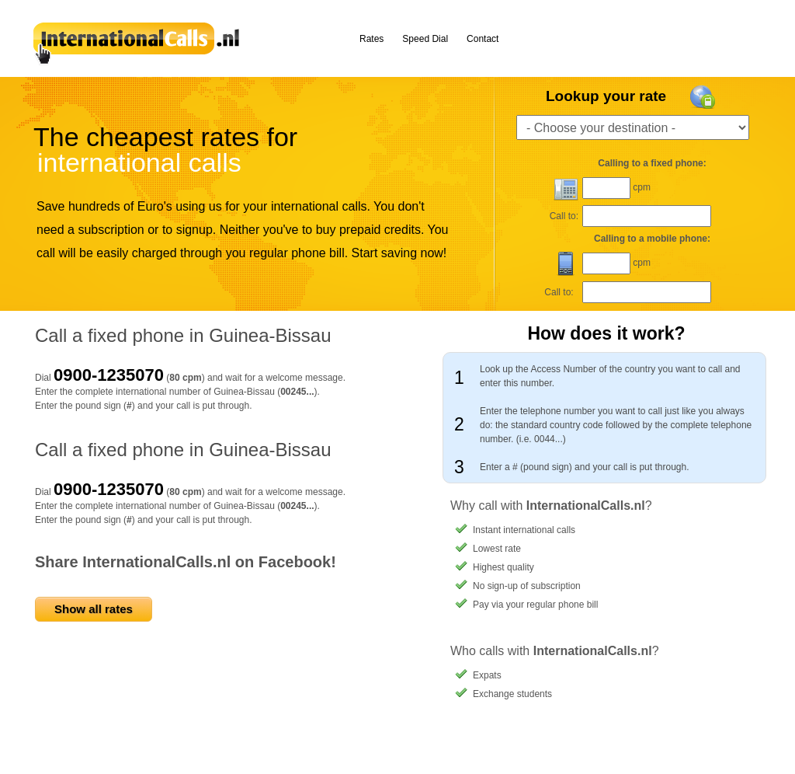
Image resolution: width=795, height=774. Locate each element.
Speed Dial (425, 39)
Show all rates (93, 608)
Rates (371, 39)
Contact (482, 39)
